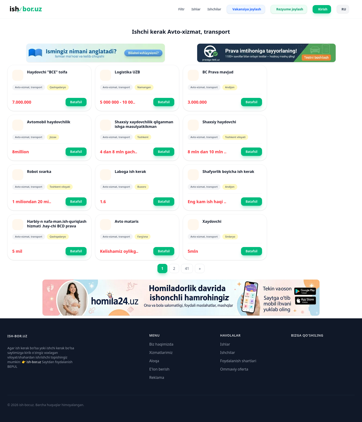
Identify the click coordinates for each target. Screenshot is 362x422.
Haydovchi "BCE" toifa (47, 72)
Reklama (156, 377)
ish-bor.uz (34, 362)
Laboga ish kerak (130, 171)
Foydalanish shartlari (238, 360)
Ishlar (225, 344)
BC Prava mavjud (217, 72)
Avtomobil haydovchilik (48, 121)
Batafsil (76, 102)
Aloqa (154, 360)
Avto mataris (127, 221)
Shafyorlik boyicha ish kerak (228, 171)
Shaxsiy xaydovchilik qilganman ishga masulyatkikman (144, 124)
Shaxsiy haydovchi (219, 121)
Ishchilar (227, 352)
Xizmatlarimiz (160, 352)
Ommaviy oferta (234, 369)
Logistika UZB (127, 72)
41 (187, 268)
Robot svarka (39, 171)
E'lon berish (159, 369)
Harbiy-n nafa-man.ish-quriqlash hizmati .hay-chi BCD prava (56, 224)
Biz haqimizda (161, 344)
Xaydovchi (211, 221)
